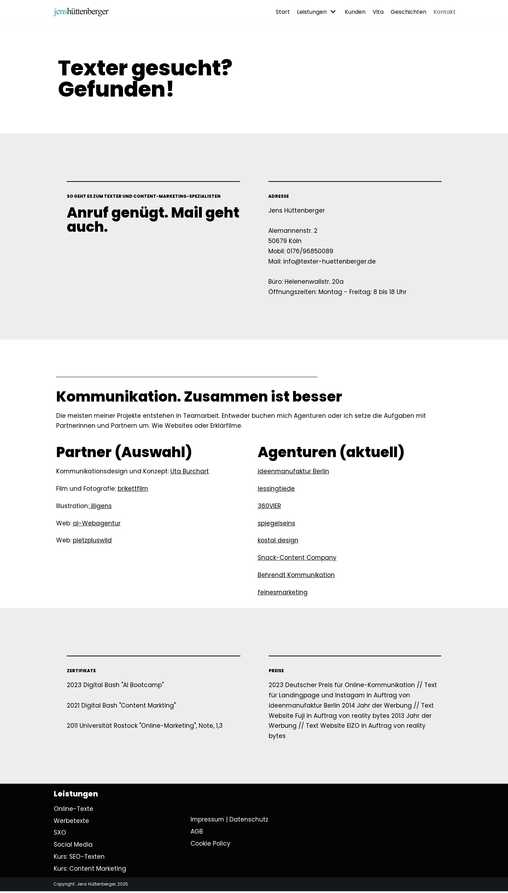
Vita (378, 12)
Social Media (73, 846)
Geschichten (408, 12)
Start (283, 12)
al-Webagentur (97, 523)
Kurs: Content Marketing (90, 870)
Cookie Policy (210, 845)
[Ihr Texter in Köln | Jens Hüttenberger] (81, 11)
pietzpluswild (92, 541)
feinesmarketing (283, 593)
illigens (101, 506)
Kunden (355, 12)
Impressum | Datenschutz (230, 821)
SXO (60, 834)
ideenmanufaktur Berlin (293, 472)
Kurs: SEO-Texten (79, 858)
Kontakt (444, 12)
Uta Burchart (190, 472)
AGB (197, 833)
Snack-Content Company (297, 558)
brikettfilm (133, 489)
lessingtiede (276, 489)
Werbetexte (71, 822)
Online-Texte (73, 810)
